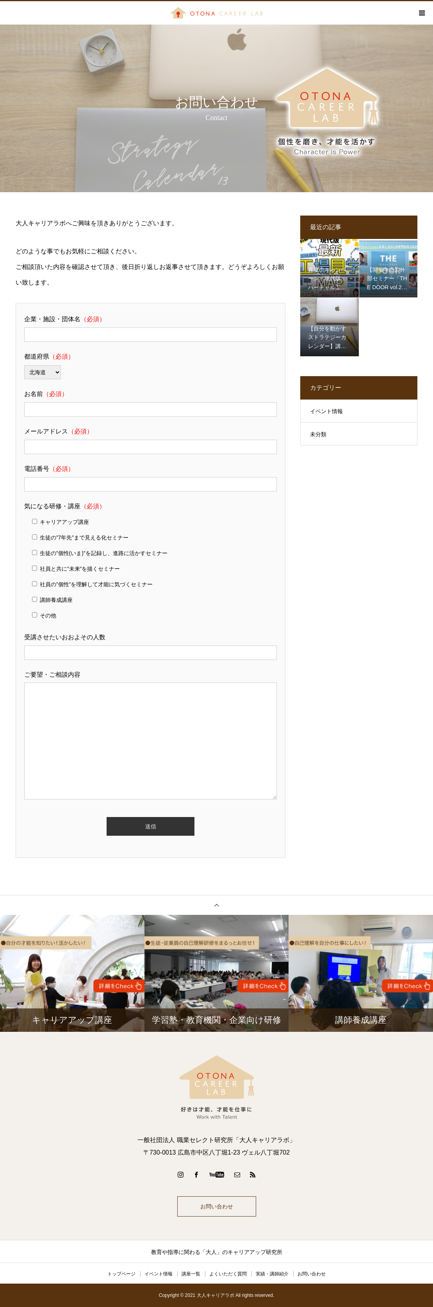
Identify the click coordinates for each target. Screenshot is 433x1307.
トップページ (121, 1274)
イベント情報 (326, 411)
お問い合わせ (216, 1206)
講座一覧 (191, 1274)
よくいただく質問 (228, 1274)
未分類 (318, 434)
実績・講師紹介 (272, 1274)
